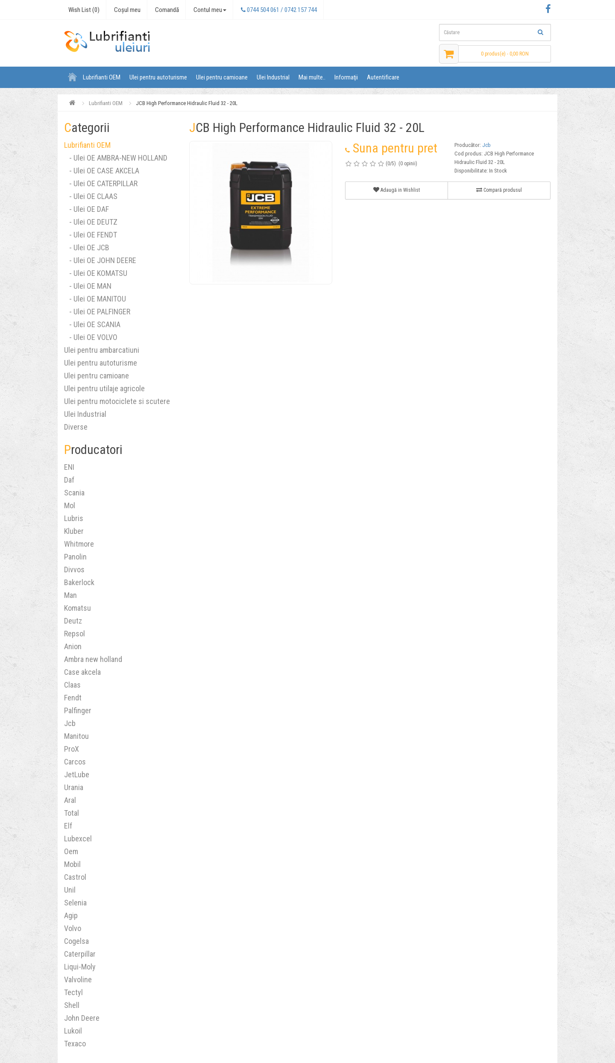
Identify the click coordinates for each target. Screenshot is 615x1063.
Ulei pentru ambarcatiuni (101, 350)
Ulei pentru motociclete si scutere (117, 401)
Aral (70, 800)
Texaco (75, 1043)
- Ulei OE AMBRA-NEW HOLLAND (115, 157)
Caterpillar (80, 953)
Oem (71, 851)
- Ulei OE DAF (86, 209)
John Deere (82, 1017)
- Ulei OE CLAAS (90, 196)
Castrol (75, 877)
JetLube (76, 774)
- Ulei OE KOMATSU (95, 273)
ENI (69, 467)
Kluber (74, 531)
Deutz (73, 620)
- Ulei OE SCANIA (92, 324)
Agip (71, 915)
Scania (74, 492)
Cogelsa (76, 941)
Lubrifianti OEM (101, 77)
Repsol (74, 633)
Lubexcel (78, 838)
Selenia (75, 902)
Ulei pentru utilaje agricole (104, 388)
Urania (73, 787)
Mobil (72, 864)
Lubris (73, 518)
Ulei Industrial (273, 77)
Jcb (70, 723)
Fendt (73, 697)
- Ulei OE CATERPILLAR (101, 183)
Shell (71, 1005)
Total (71, 812)
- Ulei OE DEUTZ (90, 221)
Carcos (75, 761)
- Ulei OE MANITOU (95, 298)
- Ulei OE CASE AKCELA (101, 170)
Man (70, 595)
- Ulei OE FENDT (90, 234)
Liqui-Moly (80, 966)
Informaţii (346, 77)
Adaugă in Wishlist (396, 190)
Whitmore (79, 543)
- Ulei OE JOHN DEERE (100, 260)
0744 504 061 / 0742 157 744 (279, 10)
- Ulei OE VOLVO (90, 337)
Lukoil (73, 1030)
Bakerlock (79, 582)
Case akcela (82, 672)
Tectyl (73, 992)
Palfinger (77, 710)
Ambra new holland (93, 659)
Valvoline (78, 979)
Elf (68, 825)
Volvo (72, 928)
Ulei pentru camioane (222, 77)
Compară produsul (499, 190)
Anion (73, 646)
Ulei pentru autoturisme (158, 77)
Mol (69, 505)
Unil (70, 889)
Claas (72, 684)
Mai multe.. (312, 77)
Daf (69, 479)
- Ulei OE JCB (86, 247)
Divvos (74, 569)
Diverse (76, 426)
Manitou (76, 736)
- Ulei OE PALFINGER (97, 311)
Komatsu (77, 607)
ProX (71, 748)
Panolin (75, 556)
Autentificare (383, 77)
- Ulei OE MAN (87, 285)
